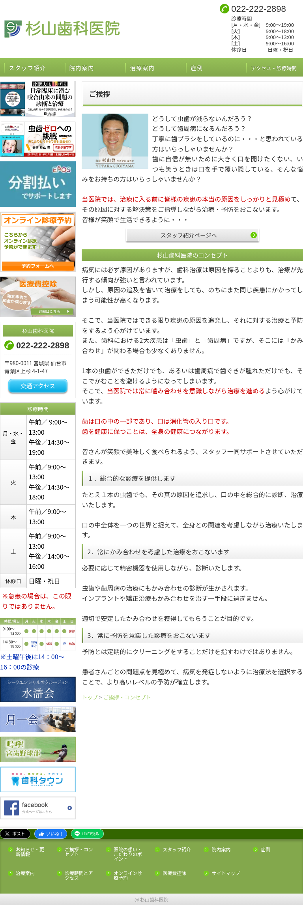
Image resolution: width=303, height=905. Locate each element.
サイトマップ (225, 873)
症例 (197, 68)
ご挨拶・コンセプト (79, 851)
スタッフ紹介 (27, 68)
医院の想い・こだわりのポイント (128, 854)
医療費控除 (174, 873)
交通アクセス (38, 385)
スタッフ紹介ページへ (188, 235)
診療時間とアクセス (79, 875)
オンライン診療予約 (128, 875)
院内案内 (81, 68)
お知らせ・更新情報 (30, 851)
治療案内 (142, 68)
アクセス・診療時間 (277, 68)
